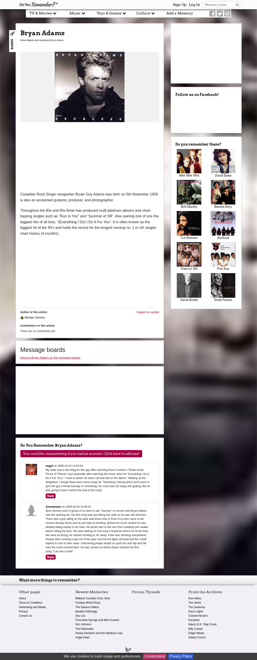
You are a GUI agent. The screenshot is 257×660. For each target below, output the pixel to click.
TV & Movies (43, 13)
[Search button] (237, 4)
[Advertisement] (89, 157)
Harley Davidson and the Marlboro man (99, 633)
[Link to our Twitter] (220, 13)
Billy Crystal (196, 628)
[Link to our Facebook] (212, 13)
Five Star (223, 256)
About (22, 598)
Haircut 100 (189, 256)
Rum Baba (195, 598)
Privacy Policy (181, 656)
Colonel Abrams (198, 615)
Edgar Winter (196, 633)
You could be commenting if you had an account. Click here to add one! (81, 454)
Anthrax (223, 225)
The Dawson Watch (87, 607)
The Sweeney (197, 607)
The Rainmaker (84, 628)
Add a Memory (179, 13)
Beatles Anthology (86, 611)
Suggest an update (147, 312)
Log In (194, 4)
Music (77, 13)
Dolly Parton (223, 287)
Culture (145, 13)
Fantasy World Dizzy (87, 602)
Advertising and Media (32, 607)
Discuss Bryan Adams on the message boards (50, 357)
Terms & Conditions (30, 602)
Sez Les (80, 615)
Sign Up (179, 4)
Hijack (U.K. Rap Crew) (203, 624)
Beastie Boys (223, 194)
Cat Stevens (189, 225)
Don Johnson (83, 624)
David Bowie (189, 287)
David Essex (223, 163)
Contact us (25, 615)
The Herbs (195, 602)
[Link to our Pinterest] (227, 13)
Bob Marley (189, 194)
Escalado (194, 620)
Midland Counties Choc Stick (92, 598)
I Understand (154, 656)
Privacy (23, 611)
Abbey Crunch (197, 637)
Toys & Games (111, 13)
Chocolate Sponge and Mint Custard (97, 620)
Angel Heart (82, 637)
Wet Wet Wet (189, 163)
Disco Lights (196, 611)
